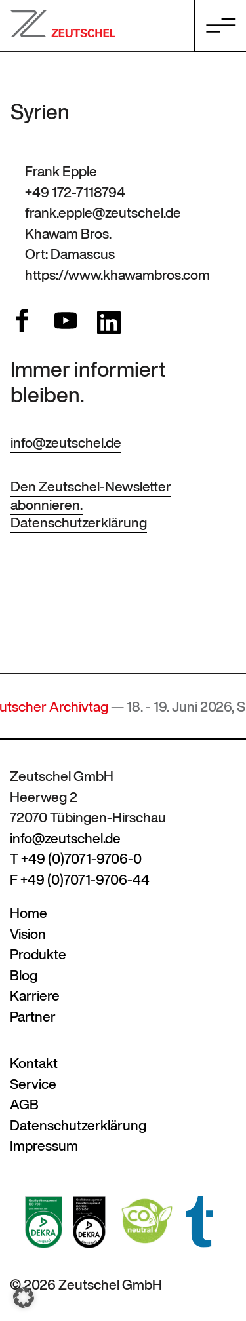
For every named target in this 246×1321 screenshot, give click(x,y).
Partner (33, 1016)
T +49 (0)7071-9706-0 (76, 858)
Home (28, 913)
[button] (23, 1297)
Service (33, 1084)
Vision (28, 934)
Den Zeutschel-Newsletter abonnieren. (90, 495)
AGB (24, 1104)
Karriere (35, 995)
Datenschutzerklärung (78, 522)
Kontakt (34, 1063)
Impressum (44, 1145)
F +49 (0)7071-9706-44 (80, 879)
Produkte (38, 954)
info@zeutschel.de (65, 442)
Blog (23, 975)
